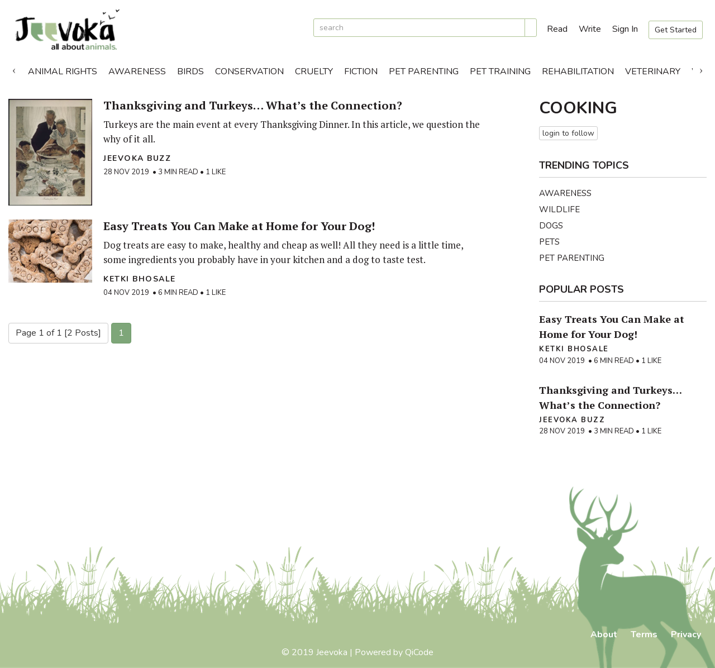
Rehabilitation (578, 71)
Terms (644, 634)
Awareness (137, 71)
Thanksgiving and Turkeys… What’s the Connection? (252, 105)
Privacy (686, 634)
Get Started (676, 30)
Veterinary (652, 71)
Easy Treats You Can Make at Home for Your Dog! (239, 225)
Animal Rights (62, 71)
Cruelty (314, 71)
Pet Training (500, 71)
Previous (14, 68)
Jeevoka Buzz (137, 158)
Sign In (625, 29)
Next (701, 68)
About (603, 634)
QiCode (419, 652)
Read (557, 29)
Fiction (361, 71)
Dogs (551, 225)
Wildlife (559, 209)
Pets (549, 241)
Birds (190, 71)
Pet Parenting (424, 71)
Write (590, 29)
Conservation (249, 71)
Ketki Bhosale (139, 279)
